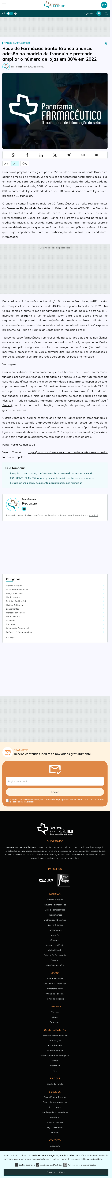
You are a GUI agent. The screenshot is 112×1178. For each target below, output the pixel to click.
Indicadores (55, 1107)
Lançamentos (12, 609)
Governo (55, 960)
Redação (19, 66)
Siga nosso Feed (55, 1127)
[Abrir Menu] (12, 5)
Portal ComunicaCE (23, 444)
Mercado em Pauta (15, 612)
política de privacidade (91, 1159)
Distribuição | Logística (17, 601)
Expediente (55, 1146)
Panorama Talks (55, 988)
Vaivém (55, 1012)
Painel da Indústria (55, 998)
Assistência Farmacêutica (54, 1035)
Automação (54, 1040)
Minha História (13, 616)
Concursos (55, 1022)
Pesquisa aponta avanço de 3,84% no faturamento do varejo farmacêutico (52, 473)
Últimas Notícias (14, 585)
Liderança (55, 1065)
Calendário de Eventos (55, 1097)
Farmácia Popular (55, 1050)
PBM (55, 1070)
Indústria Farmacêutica (17, 589)
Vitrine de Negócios (54, 993)
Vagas (55, 1017)
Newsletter (55, 1117)
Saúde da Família (55, 1084)
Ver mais (10, 637)
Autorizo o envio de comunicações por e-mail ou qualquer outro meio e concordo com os (57, 800)
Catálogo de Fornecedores (55, 1112)
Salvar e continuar (56, 1172)
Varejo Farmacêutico (17, 43)
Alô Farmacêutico (55, 978)
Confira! (93, 515)
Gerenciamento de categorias (55, 1055)
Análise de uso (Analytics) (49, 1165)
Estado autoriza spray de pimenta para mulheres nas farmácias (46, 482)
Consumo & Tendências (55, 983)
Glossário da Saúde (55, 965)
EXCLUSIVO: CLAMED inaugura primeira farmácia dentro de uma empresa (52, 478)
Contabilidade (55, 1045)
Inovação (10, 620)
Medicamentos (13, 597)
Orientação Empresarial (17, 628)
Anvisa (6, 405)
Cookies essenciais (25, 1165)
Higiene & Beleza (14, 605)
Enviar (55, 791)
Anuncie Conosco (54, 1122)
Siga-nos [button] (88, 13)
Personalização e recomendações (79, 1165)
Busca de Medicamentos (55, 1102)
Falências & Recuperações (19, 632)
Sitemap (55, 1132)
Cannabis (10, 624)
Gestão (55, 1060)
